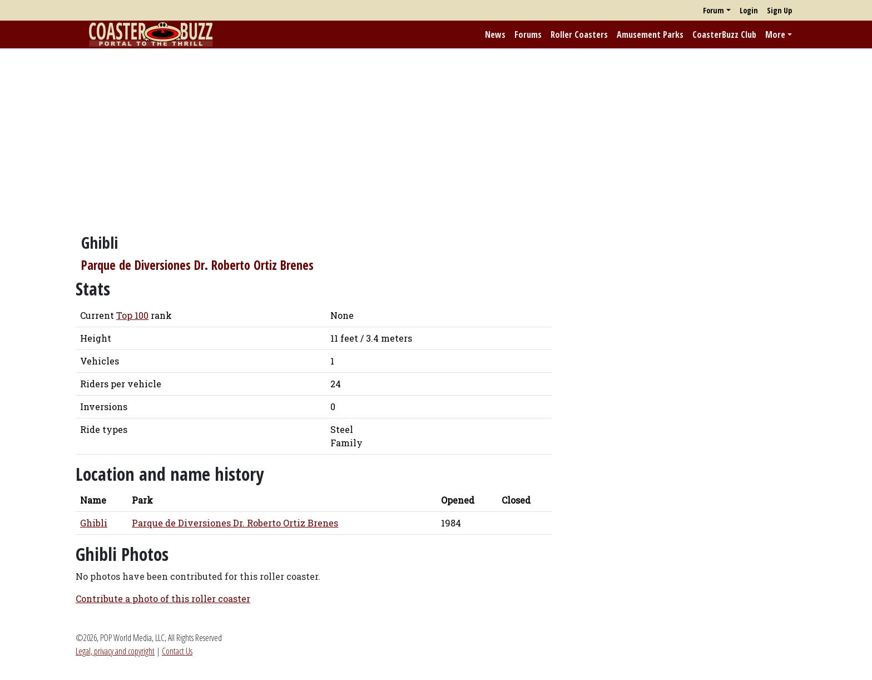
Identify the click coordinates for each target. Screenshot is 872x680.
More (775, 34)
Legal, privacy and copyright (115, 651)
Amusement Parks (650, 34)
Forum (713, 10)
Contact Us (177, 651)
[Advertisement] (436, 135)
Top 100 (132, 315)
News (495, 34)
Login (749, 10)
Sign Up (779, 10)
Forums (528, 34)
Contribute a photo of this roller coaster (163, 598)
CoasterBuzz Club (724, 34)
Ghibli (93, 523)
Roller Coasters (579, 34)
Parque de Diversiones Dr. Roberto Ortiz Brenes (197, 265)
